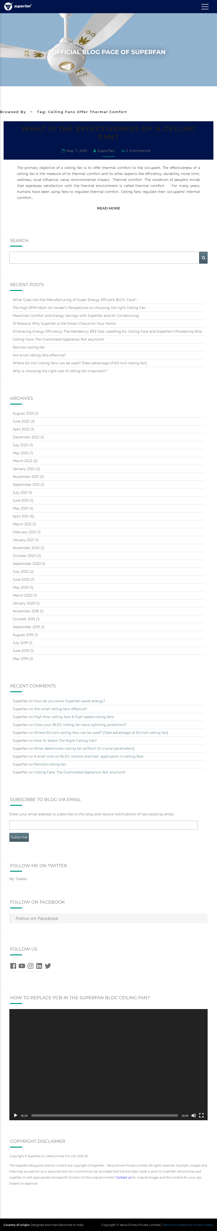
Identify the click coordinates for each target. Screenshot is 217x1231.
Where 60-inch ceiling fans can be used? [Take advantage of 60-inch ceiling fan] (80, 363)
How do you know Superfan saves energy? (69, 700)
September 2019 (26, 626)
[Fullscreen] (201, 1115)
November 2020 (26, 547)
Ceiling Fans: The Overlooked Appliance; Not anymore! (58, 339)
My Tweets (18, 879)
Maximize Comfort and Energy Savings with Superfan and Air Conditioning (76, 315)
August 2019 (23, 634)
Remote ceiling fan (29, 347)
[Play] (15, 1115)
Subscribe (19, 837)
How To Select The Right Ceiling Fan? (65, 740)
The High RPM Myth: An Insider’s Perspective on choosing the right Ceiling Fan (79, 307)
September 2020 (27, 563)
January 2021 (23, 539)
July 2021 (20, 492)
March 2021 (22, 524)
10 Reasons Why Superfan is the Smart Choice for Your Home (64, 323)
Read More (111, 207)
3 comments (138, 151)
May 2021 (20, 508)
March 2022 (22, 460)
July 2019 (20, 642)
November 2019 (26, 611)
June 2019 (21, 650)
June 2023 (21, 421)
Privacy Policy (203, 1224)
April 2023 (21, 429)
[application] (108, 1064)
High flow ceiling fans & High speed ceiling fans (74, 716)
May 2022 (21, 452)
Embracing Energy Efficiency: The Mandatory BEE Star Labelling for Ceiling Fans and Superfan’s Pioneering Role (107, 331)
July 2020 (21, 571)
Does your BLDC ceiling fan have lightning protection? (80, 724)
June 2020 (21, 579)
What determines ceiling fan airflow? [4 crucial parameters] (84, 748)
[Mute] (193, 1115)
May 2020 (21, 587)
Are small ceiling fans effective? (39, 355)
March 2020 (22, 595)
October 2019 (24, 618)
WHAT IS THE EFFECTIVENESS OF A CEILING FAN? (108, 133)
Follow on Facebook (37, 902)
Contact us (123, 1177)
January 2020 (24, 603)
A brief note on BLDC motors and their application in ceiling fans (88, 756)
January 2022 (24, 468)
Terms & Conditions (176, 1224)
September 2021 (26, 484)
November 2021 (26, 476)
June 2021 (21, 500)
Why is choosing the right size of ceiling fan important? (60, 371)
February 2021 (24, 531)
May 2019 (20, 658)
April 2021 (21, 516)
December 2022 (26, 437)
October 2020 (24, 555)
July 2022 (20, 444)
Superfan (106, 151)
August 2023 (23, 413)
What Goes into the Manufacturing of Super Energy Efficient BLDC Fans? (74, 299)
